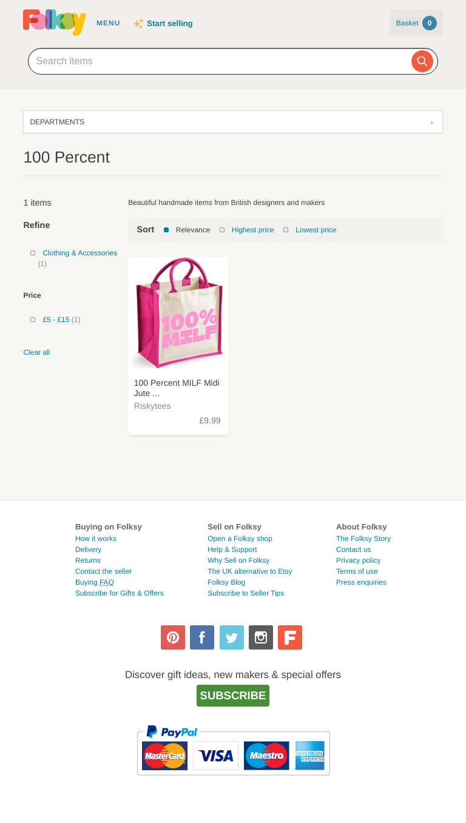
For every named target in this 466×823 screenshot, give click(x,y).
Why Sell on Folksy (238, 560)
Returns (88, 560)
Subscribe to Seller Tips (246, 593)
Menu (108, 23)
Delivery (88, 549)
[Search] (422, 61)
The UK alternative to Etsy (250, 571)
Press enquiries (361, 582)
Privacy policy (358, 560)
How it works (95, 538)
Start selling (169, 23)
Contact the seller (103, 571)
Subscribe (233, 695)
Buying (94, 582)
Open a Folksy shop (240, 538)
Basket (416, 23)
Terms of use (357, 571)
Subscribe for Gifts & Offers (119, 593)
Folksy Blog (226, 582)
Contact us (353, 549)
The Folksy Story (363, 538)
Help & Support (232, 549)
